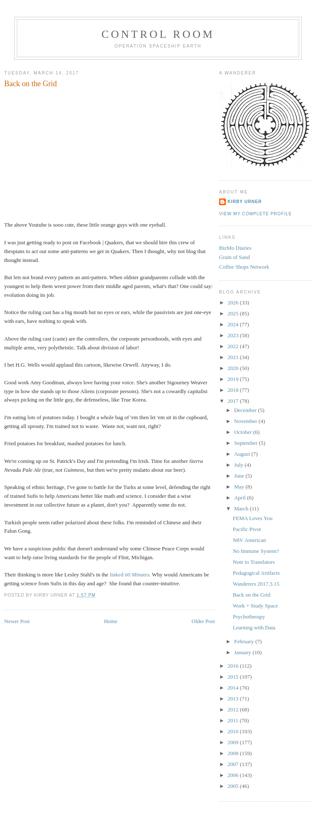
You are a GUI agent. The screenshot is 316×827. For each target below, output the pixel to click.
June (240, 476)
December (246, 410)
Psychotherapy (249, 616)
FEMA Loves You (252, 518)
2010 (234, 731)
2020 (234, 368)
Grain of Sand (234, 257)
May (240, 487)
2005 (234, 786)
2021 (234, 357)
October (243, 432)
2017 (234, 401)
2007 (234, 764)
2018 (234, 390)
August (243, 454)
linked (129, 574)
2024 (234, 324)
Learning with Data (254, 627)
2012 (234, 709)
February (244, 641)
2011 (234, 720)
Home (111, 621)
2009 (234, 742)
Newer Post (16, 621)
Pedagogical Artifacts (256, 573)
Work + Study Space (255, 605)
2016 (234, 666)
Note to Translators (254, 562)
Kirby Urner (245, 201)
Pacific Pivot (247, 529)
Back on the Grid (30, 83)
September (246, 443)
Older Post (203, 621)
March (242, 508)
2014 (234, 687)
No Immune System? (256, 551)
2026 (234, 302)
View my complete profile (255, 213)
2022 (234, 346)
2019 (234, 379)
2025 (234, 313)
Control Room (158, 34)
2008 (234, 753)
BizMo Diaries (235, 248)
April (240, 497)
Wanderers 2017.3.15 (256, 584)
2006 (234, 775)
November (246, 421)
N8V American (249, 540)
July (239, 465)
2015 (234, 677)
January (243, 652)
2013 (234, 698)
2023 (234, 335)
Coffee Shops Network (244, 267)
